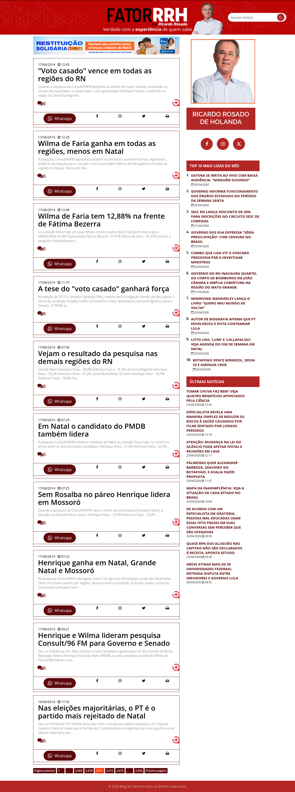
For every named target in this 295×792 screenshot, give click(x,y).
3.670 (89, 771)
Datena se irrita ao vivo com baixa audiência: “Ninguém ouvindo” (224, 177)
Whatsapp (60, 118)
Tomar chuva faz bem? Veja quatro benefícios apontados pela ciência (215, 396)
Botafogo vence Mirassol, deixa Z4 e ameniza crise (224, 362)
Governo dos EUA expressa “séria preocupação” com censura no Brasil (222, 237)
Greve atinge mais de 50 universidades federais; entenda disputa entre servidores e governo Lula (212, 571)
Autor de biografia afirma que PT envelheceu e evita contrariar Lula (223, 323)
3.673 (120, 771)
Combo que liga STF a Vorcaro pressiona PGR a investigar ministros (220, 257)
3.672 (109, 771)
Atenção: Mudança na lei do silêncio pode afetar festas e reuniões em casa (214, 446)
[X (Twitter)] (239, 144)
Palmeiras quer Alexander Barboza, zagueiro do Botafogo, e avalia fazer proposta (212, 469)
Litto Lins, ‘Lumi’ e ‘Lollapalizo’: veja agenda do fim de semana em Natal (223, 344)
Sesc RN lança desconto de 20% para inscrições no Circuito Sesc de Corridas (225, 216)
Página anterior (44, 771)
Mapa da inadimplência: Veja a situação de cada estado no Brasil (215, 493)
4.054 (138, 771)
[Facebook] (207, 144)
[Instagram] (223, 144)
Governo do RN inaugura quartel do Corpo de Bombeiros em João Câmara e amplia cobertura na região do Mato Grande (224, 280)
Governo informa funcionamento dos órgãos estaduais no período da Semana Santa (224, 196)
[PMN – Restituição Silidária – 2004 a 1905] (106, 45)
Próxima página (156, 771)
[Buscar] (280, 17)
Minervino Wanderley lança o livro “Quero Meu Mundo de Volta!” (220, 303)
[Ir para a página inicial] (223, 71)
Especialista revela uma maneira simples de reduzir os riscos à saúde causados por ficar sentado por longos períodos (215, 421)
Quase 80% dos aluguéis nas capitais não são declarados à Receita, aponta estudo (214, 548)
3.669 (78, 771)
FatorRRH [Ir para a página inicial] (147, 17)
